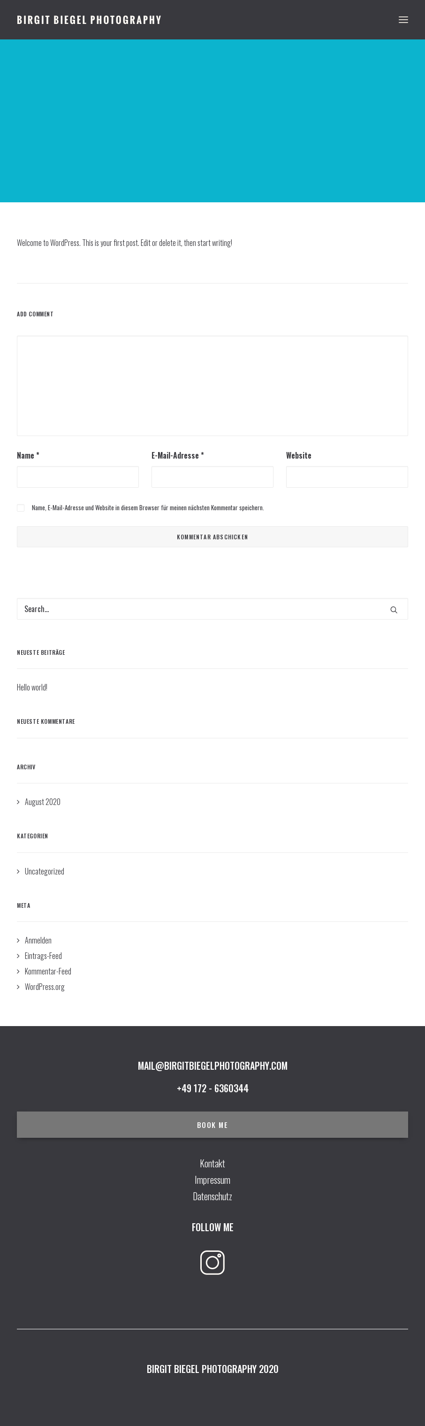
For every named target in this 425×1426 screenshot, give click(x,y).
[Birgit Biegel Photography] (89, 20)
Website (298, 455)
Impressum (212, 1180)
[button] (394, 609)
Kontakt (212, 1163)
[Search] (212, 609)
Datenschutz (212, 1196)
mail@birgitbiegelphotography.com (213, 1065)
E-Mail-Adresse (178, 455)
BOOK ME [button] (212, 1124)
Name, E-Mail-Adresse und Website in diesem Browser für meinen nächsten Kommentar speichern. (148, 507)
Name (28, 455)
